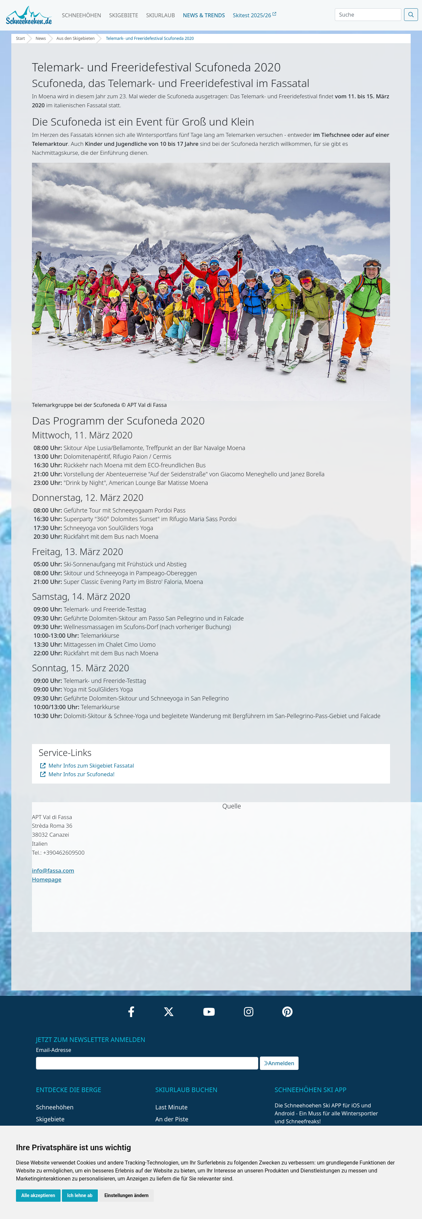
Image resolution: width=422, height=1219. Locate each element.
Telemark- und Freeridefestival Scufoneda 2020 (150, 38)
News (41, 38)
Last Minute (171, 1107)
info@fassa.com (53, 870)
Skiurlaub (160, 15)
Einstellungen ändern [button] (127, 1195)
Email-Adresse (53, 1050)
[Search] (368, 14)
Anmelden (279, 1063)
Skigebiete (123, 15)
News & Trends (204, 15)
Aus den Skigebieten (76, 38)
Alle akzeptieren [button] (38, 1195)
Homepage (46, 879)
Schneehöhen (81, 15)
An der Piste (171, 1119)
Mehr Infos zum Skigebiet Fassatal (87, 765)
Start (20, 38)
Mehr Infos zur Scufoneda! (77, 774)
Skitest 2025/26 (254, 15)
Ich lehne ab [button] (80, 1195)
